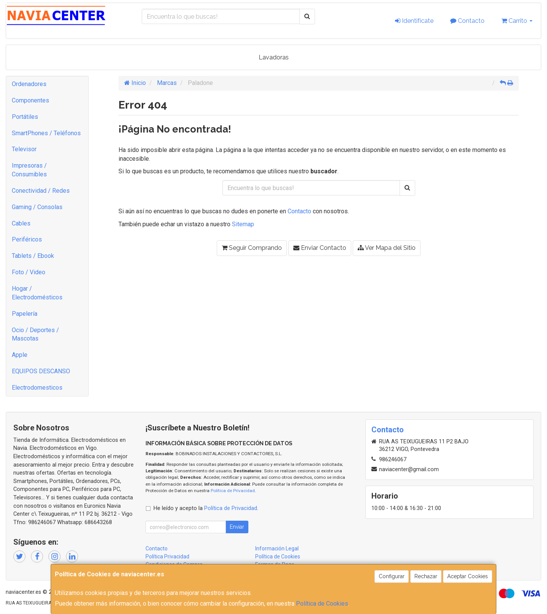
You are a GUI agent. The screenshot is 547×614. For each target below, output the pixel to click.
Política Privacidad (167, 556)
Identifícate (414, 20)
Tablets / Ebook (33, 255)
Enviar (237, 527)
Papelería (24, 313)
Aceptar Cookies (467, 576)
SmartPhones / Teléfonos (46, 133)
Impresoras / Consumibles (29, 170)
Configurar (392, 576)
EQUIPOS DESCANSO (41, 371)
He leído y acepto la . (206, 508)
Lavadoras (274, 57)
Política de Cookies (322, 603)
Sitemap (243, 224)
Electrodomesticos (37, 387)
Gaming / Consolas (37, 207)
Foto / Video (28, 272)
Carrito (517, 20)
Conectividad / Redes (41, 190)
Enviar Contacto (319, 247)
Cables (21, 223)
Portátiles (25, 116)
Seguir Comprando (252, 247)
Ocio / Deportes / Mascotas (35, 334)
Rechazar (425, 576)
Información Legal (277, 548)
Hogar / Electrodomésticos (37, 293)
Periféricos (27, 239)
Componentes (30, 100)
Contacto (467, 20)
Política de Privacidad (233, 490)
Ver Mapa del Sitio (387, 247)
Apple (19, 354)
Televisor (24, 149)
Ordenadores (29, 84)
